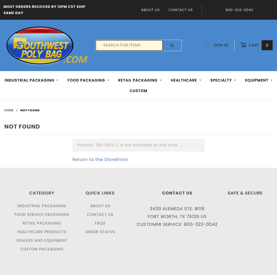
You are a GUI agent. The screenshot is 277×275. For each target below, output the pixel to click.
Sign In (216, 45)
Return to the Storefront (100, 159)
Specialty (223, 80)
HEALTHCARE (186, 80)
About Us (150, 9)
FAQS (100, 223)
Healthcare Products (41, 231)
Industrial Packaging (41, 206)
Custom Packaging (42, 249)
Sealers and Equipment (42, 240)
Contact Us (181, 9)
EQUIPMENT (259, 80)
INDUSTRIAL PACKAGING (32, 80)
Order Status (100, 231)
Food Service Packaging (41, 214)
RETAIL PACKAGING (140, 80)
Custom (138, 90)
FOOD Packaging (89, 80)
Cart (256, 45)
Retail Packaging (41, 223)
